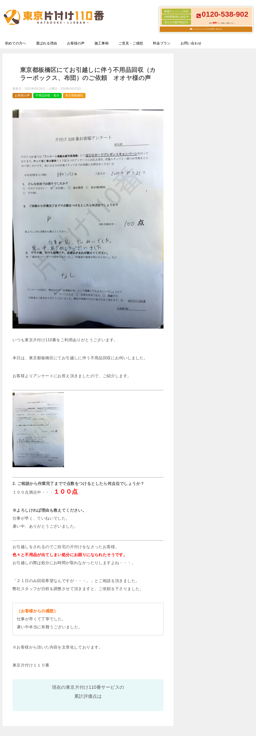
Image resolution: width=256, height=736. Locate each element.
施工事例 (101, 43)
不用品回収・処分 (48, 95)
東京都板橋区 (74, 95)
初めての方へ (15, 43)
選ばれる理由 (46, 43)
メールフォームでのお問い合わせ (207, 29)
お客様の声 (75, 43)
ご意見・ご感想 (130, 43)
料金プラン (161, 43)
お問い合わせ (191, 43)
